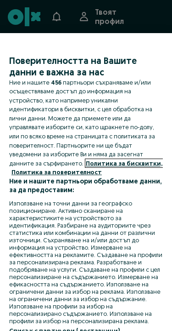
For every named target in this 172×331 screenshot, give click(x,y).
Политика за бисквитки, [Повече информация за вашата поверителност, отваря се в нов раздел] (124, 163)
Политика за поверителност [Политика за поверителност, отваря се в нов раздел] (56, 172)
